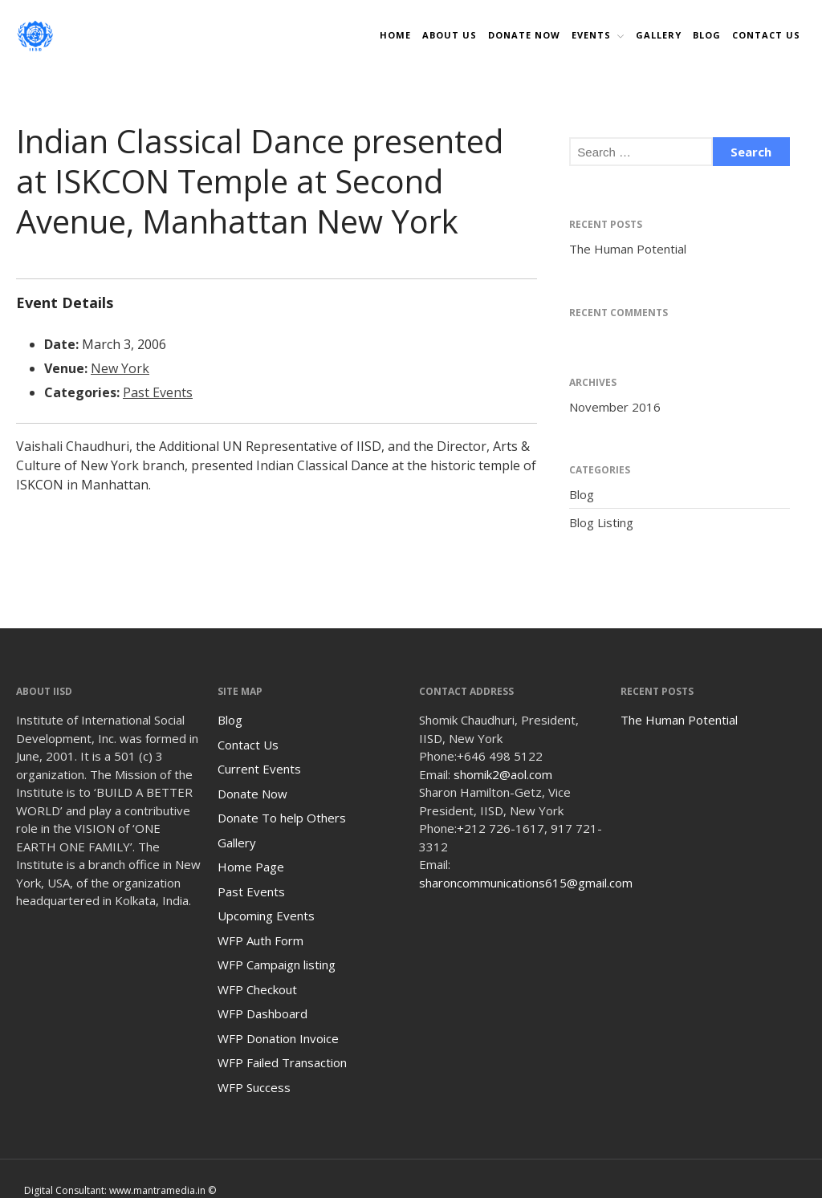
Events (591, 35)
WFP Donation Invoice (278, 1038)
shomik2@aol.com (503, 774)
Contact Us (766, 35)
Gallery (659, 35)
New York (120, 368)
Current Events (259, 769)
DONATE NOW (524, 35)
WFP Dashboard (262, 1013)
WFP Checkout (257, 989)
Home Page (251, 867)
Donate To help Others (282, 818)
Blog (707, 35)
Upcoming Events (266, 916)
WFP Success (254, 1087)
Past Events (158, 392)
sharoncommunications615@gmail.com (526, 883)
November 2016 (615, 407)
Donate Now (252, 794)
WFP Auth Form (260, 940)
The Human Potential (627, 249)
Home (395, 35)
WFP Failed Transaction (282, 1062)
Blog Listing (601, 522)
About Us (449, 35)
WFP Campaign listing (277, 964)
